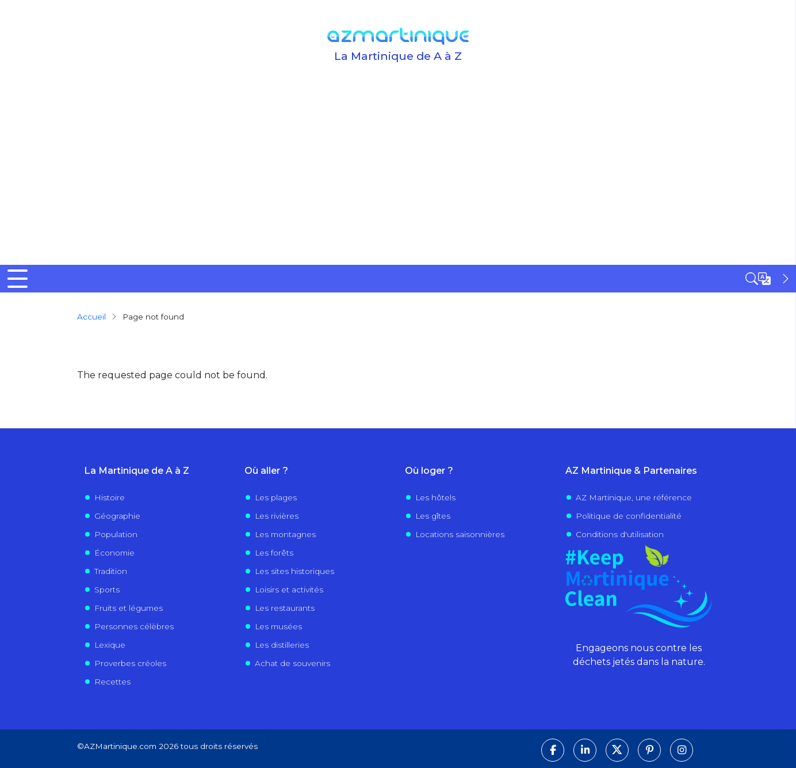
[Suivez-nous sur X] (617, 750)
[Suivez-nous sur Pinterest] (649, 750)
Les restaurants (285, 608)
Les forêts (274, 552)
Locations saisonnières (459, 534)
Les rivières (276, 515)
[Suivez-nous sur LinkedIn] (584, 750)
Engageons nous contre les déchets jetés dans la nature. (639, 654)
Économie (114, 552)
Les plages (276, 497)
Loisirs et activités (289, 589)
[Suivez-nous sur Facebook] (552, 750)
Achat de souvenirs (292, 663)
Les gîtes (432, 515)
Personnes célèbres (134, 626)
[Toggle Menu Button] (17, 278)
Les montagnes (285, 534)
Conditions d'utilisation (620, 534)
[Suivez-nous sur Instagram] (681, 750)
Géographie (117, 515)
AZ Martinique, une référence (634, 497)
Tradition (110, 571)
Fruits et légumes (128, 608)
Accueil (91, 316)
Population (115, 534)
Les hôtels (435, 497)
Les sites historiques (294, 571)
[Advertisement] (398, 178)
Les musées (278, 626)
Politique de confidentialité (629, 515)
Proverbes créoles (130, 663)
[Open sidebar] (768, 278)
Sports (107, 589)
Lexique (109, 644)
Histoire (109, 497)
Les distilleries (282, 644)
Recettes (112, 681)
